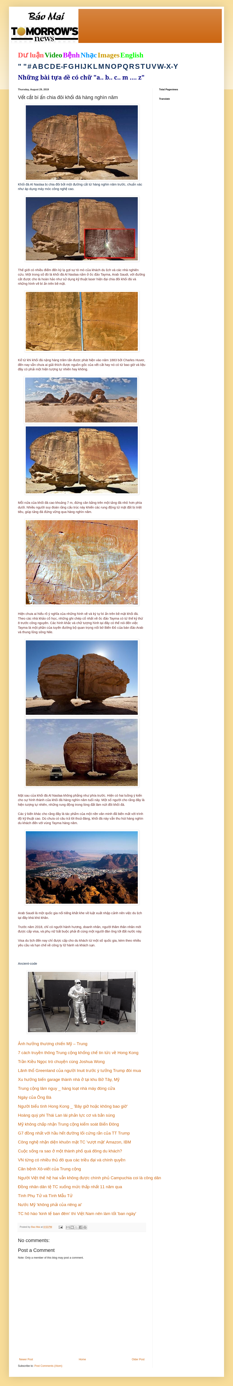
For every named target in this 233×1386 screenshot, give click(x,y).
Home (82, 1359)
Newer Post (26, 1359)
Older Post (138, 1359)
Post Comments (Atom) (48, 1365)
